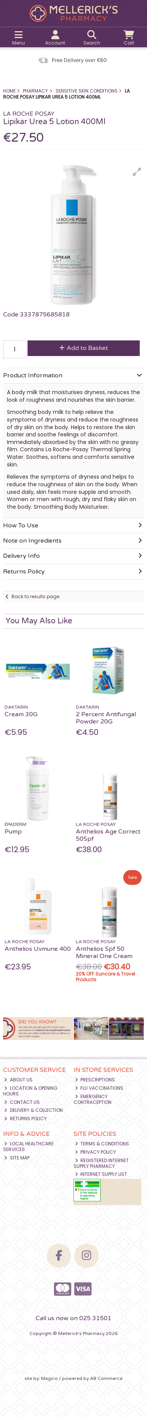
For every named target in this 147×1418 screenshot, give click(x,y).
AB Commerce (106, 1378)
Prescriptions (95, 1079)
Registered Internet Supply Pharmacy (101, 1163)
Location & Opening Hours (30, 1091)
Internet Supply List (101, 1174)
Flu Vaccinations (99, 1088)
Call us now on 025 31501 (73, 1318)
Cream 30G (21, 714)
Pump (13, 831)
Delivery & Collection (33, 1110)
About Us (18, 1079)
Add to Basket (83, 348)
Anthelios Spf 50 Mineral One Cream (104, 952)
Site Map (16, 1158)
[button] (137, 172)
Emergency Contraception (92, 1099)
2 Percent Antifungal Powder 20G (106, 718)
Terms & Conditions (102, 1143)
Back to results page (35, 596)
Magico (49, 1378)
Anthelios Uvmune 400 (38, 949)
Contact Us (22, 1102)
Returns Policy (25, 1118)
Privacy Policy (95, 1152)
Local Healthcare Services (28, 1146)
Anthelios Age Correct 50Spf (108, 835)
